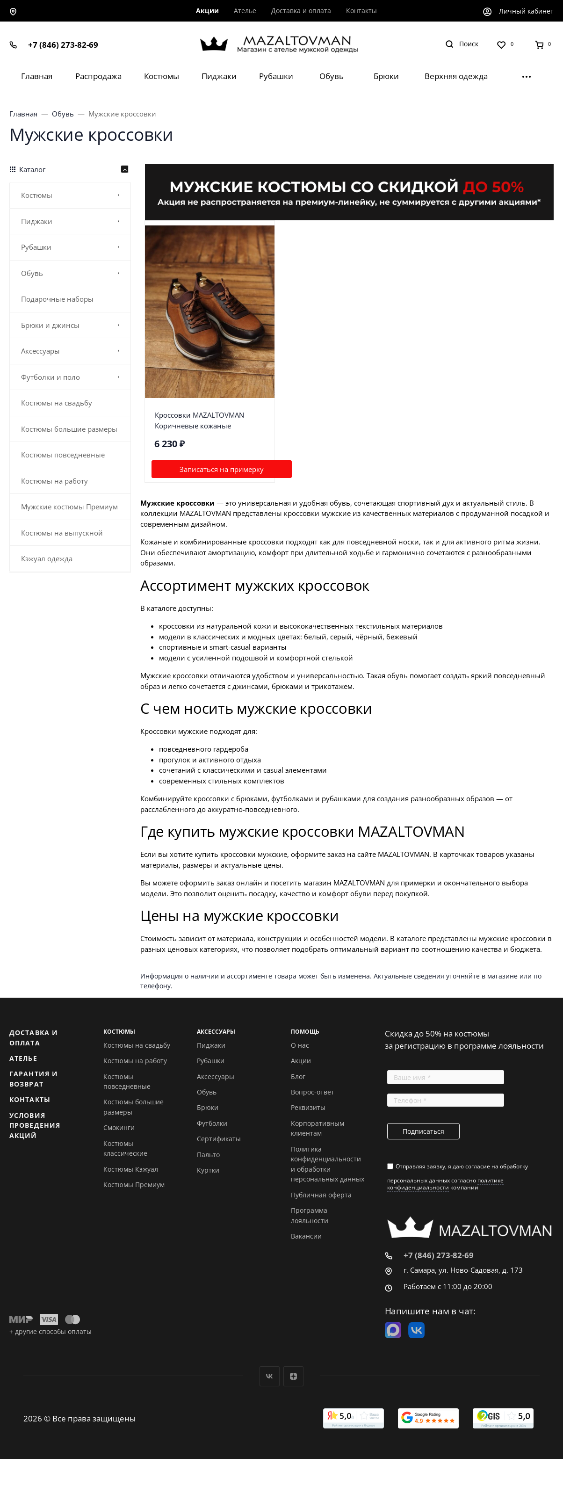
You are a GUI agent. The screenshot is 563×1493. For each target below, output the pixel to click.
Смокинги (119, 1127)
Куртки (208, 1170)
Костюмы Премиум (134, 1184)
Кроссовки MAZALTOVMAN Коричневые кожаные (199, 420)
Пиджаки (211, 1045)
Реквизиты (308, 1107)
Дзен (293, 1376)
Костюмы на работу (135, 1060)
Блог (298, 1076)
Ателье (23, 1058)
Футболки (212, 1123)
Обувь (207, 1091)
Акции (301, 1060)
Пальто (208, 1154)
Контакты (30, 1099)
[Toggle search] (461, 44)
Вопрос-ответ (312, 1091)
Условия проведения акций (34, 1125)
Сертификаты (219, 1138)
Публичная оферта (321, 1194)
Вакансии (306, 1236)
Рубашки (210, 1060)
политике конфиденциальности (445, 1183)
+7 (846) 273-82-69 (63, 44)
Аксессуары (215, 1076)
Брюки (207, 1107)
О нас (300, 1045)
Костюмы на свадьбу (136, 1045)
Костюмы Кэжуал (130, 1169)
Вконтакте (270, 1376)
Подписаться (423, 1131)
